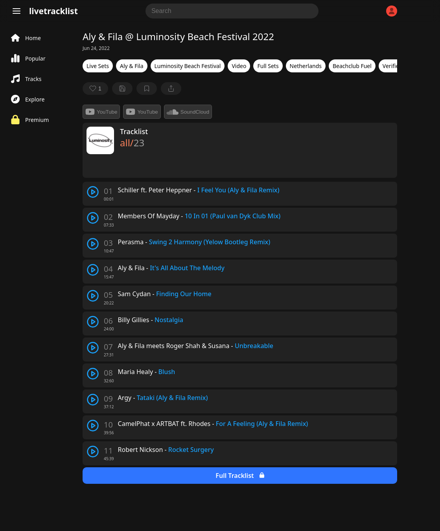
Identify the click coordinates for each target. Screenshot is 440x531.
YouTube (101, 111)
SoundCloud (188, 112)
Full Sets (267, 66)
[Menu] (16, 11)
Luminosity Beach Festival (188, 66)
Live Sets (98, 66)
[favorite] (95, 88)
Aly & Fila (132, 66)
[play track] (93, 192)
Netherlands (306, 66)
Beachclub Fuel (352, 66)
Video (239, 66)
